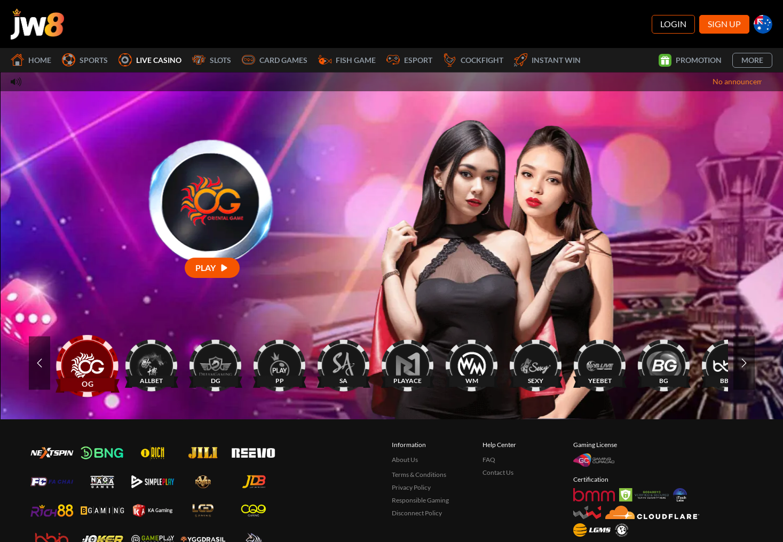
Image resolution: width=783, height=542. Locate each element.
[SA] (343, 363)
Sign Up (724, 24)
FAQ (489, 460)
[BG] (664, 363)
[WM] (472, 363)
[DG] (215, 363)
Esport (409, 60)
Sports (85, 60)
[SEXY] (536, 363)
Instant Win (547, 60)
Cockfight (473, 60)
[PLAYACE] (407, 363)
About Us (405, 460)
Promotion (690, 60)
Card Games (274, 60)
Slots (211, 60)
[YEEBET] (600, 363)
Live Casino (149, 60)
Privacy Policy (411, 487)
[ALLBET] (151, 363)
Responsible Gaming (420, 500)
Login (673, 24)
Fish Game (347, 60)
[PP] (279, 363)
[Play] (212, 267)
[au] (763, 24)
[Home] (37, 24)
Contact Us (498, 472)
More (752, 60)
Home (31, 60)
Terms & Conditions (419, 475)
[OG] (88, 363)
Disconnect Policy (417, 513)
